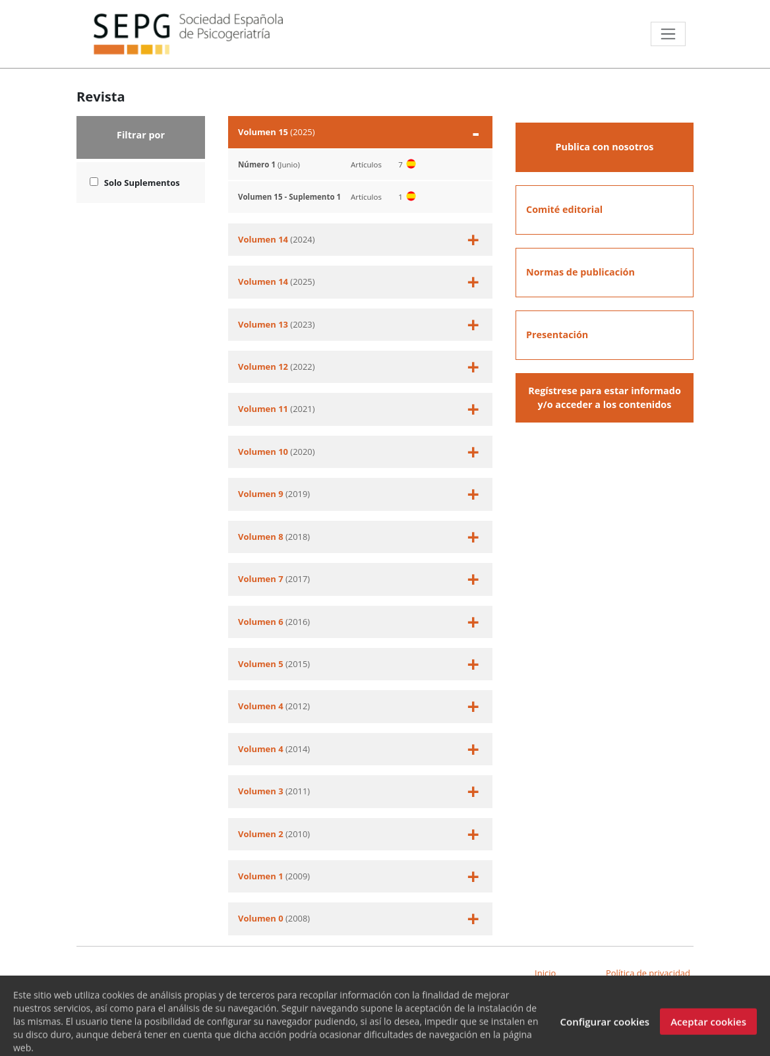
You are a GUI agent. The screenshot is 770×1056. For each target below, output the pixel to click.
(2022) (358, 367)
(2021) (358, 409)
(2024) (358, 239)
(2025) (358, 132)
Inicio (545, 973)
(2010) (358, 834)
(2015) (358, 664)
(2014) (358, 749)
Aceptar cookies (708, 1029)
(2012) (358, 706)
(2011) (358, 791)
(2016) (358, 622)
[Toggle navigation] (668, 34)
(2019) (358, 494)
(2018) (358, 537)
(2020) (358, 452)
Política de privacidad (648, 973)
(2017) (358, 579)
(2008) (358, 918)
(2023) (358, 324)
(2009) (358, 876)
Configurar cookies (604, 1029)
